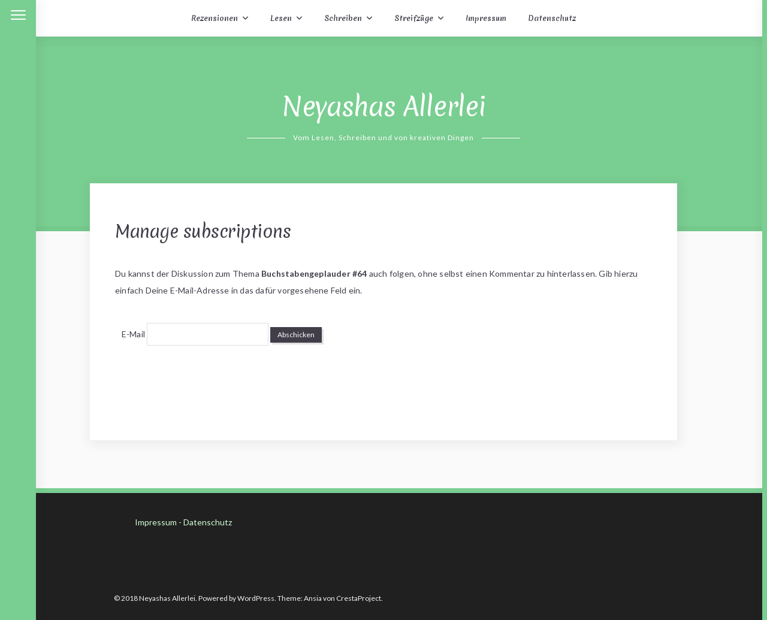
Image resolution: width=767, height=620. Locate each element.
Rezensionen (214, 18)
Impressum (486, 18)
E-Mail (133, 334)
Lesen (281, 18)
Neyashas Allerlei (384, 107)
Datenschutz (552, 18)
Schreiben (343, 18)
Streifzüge (413, 18)
